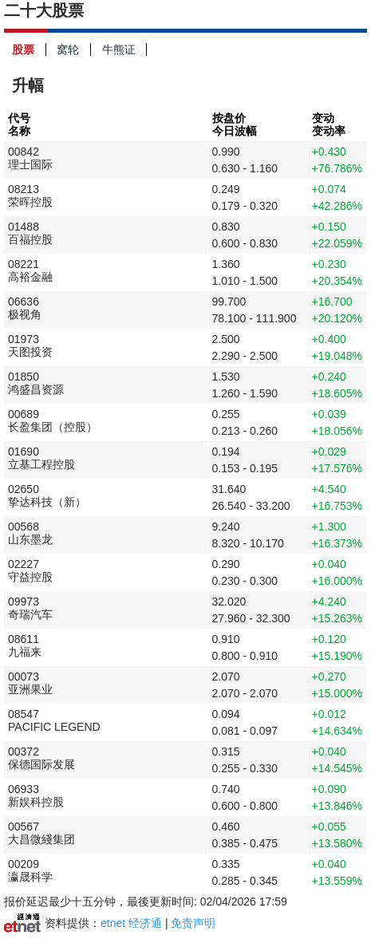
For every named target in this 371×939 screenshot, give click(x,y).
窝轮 (74, 49)
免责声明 (193, 923)
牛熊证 (125, 49)
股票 (29, 49)
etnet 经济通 (131, 923)
